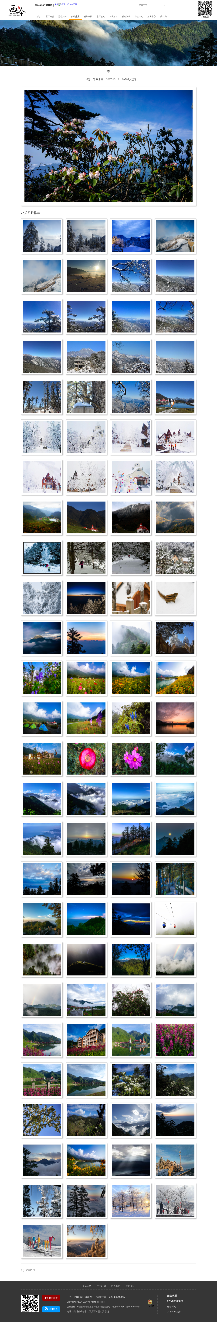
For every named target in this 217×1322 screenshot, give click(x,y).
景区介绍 (86, 1286)
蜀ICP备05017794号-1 (131, 1306)
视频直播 (88, 16)
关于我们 (164, 16)
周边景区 (130, 1286)
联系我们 (115, 1286)
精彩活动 (126, 16)
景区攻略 (101, 16)
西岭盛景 (75, 16)
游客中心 (151, 16)
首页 (39, 16)
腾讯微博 (51, 1309)
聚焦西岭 (62, 16)
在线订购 (139, 16)
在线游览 (113, 16)
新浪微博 (51, 1298)
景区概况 (50, 16)
